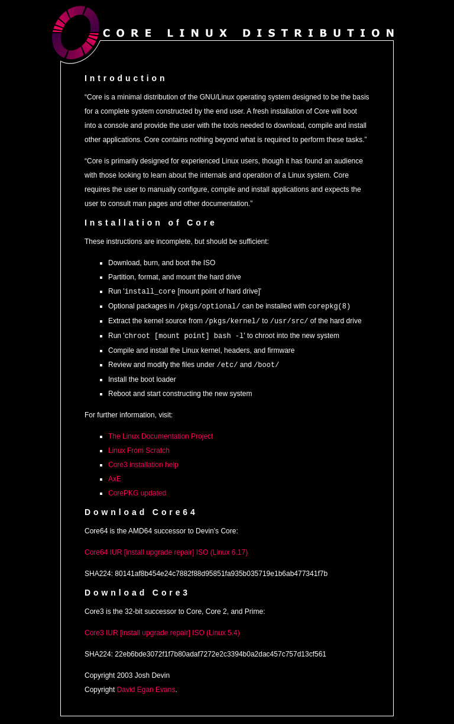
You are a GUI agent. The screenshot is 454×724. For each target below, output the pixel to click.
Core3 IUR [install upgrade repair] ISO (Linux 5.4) (162, 630)
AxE (114, 476)
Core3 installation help (143, 462)
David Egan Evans (146, 687)
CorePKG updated (137, 490)
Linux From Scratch (139, 447)
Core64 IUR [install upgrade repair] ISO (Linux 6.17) (166, 549)
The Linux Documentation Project (160, 433)
